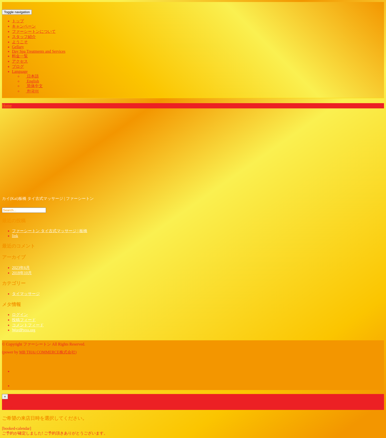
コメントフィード (28, 325)
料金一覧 (20, 56)
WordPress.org (23, 330)
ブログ (18, 66)
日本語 (30, 76)
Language (20, 71)
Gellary (18, 47)
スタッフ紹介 (24, 37)
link (15, 236)
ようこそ (20, 42)
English (30, 81)
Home (7, 105)
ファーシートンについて (34, 31)
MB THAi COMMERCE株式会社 (47, 352)
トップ (18, 21)
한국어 (30, 91)
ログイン (20, 314)
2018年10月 (22, 273)
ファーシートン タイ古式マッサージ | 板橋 (49, 231)
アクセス (20, 61)
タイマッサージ (26, 294)
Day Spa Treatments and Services (38, 51)
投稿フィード (24, 320)
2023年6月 (21, 267)
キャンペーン (24, 26)
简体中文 (32, 86)
